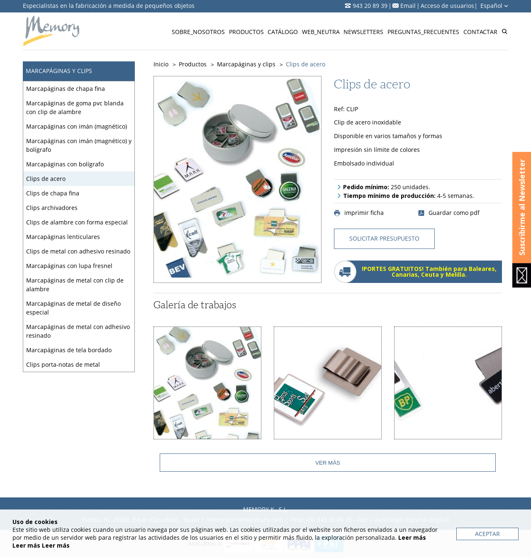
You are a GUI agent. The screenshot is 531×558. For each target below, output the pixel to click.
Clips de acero (46, 179)
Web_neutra (321, 32)
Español (494, 6)
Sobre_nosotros (198, 32)
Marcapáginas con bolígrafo (65, 164)
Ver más (327, 463)
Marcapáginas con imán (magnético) (76, 126)
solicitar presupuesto (384, 238)
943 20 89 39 (370, 6)
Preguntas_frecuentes (423, 32)
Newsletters (363, 32)
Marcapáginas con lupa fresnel (69, 266)
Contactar (480, 32)
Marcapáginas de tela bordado (69, 350)
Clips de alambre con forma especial (77, 222)
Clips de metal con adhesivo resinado (78, 251)
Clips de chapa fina (52, 193)
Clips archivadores (52, 208)
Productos (246, 32)
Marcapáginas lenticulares (63, 237)
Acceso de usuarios (447, 6)
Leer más (412, 537)
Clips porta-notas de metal (63, 364)
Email (408, 6)
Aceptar (487, 534)
